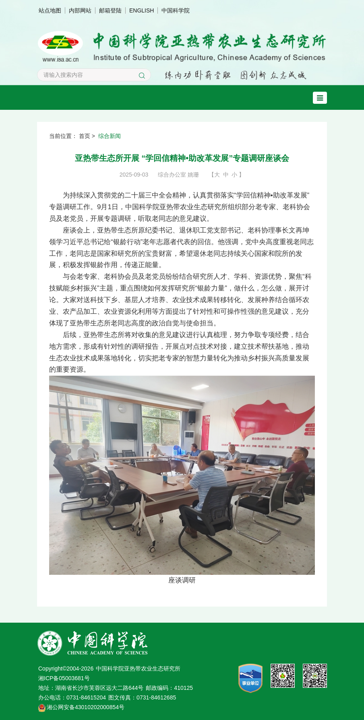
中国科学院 (175, 10)
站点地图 (50, 10)
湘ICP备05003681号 (64, 678)
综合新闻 (109, 136)
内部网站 (80, 10)
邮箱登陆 (110, 10)
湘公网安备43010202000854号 (85, 707)
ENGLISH (141, 10)
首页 (84, 136)
